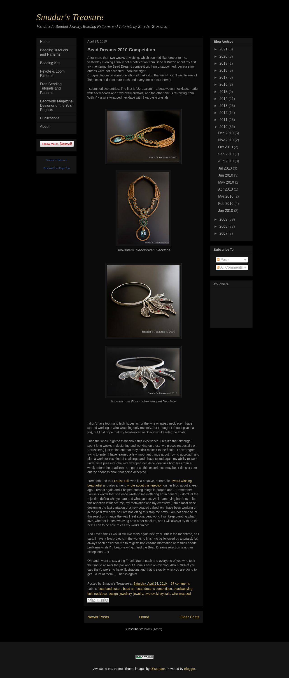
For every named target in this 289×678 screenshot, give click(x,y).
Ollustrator (157, 669)
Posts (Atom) (153, 629)
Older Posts (189, 617)
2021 (223, 49)
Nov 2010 (226, 140)
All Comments (230, 267)
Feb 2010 (226, 204)
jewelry (138, 593)
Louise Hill (121, 481)
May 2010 (226, 182)
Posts (223, 260)
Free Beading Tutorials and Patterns (51, 88)
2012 (223, 113)
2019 (223, 63)
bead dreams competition (154, 589)
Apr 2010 (226, 189)
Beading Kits (50, 63)
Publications (49, 118)
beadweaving (183, 589)
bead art (129, 589)
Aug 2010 (226, 161)
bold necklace (97, 593)
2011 (223, 120)
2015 (223, 92)
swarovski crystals (157, 593)
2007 (223, 233)
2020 (223, 56)
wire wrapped (181, 593)
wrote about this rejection (145, 485)
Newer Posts (98, 617)
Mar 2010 (226, 196)
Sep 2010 (226, 154)
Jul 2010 (225, 168)
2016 (223, 84)
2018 (223, 70)
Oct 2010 (226, 147)
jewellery (125, 593)
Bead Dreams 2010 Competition (121, 49)
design (113, 593)
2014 (223, 99)
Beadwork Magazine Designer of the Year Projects (56, 105)
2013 (223, 106)
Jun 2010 (226, 175)
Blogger (189, 669)
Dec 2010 (226, 133)
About (44, 126)
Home (144, 617)
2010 (223, 127)
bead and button (109, 589)
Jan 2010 (226, 211)
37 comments (180, 583)
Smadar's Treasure (70, 17)
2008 (223, 226)
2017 (223, 77)
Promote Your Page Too (56, 168)
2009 (223, 219)
